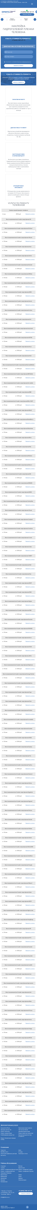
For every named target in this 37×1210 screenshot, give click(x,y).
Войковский (4, 1176)
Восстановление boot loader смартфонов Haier (18, 892)
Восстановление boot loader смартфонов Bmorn (18, 465)
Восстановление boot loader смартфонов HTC (18, 937)
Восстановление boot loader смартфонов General (18, 774)
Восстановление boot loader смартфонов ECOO (18, 646)
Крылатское (21, 1167)
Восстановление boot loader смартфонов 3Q (18, 219)
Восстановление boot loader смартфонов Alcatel (18, 265)
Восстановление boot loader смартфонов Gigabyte (18, 792)
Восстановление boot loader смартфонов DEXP (18, 583)
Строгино (3, 1166)
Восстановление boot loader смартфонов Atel (18, 355)
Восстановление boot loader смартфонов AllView (18, 274)
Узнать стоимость (18, 82)
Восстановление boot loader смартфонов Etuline (18, 710)
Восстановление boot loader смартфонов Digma (18, 601)
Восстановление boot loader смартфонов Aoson (18, 301)
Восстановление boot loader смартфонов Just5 (18, 1101)
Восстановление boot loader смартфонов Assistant (18, 328)
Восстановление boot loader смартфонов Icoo (18, 974)
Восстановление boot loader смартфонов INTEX (18, 1037)
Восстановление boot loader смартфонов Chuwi (18, 510)
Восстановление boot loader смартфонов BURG (18, 492)
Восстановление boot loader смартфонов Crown (18, 537)
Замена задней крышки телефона (18, 210)
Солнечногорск (22, 1180)
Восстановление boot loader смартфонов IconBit (18, 965)
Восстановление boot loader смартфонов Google (18, 865)
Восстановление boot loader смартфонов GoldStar (18, 856)
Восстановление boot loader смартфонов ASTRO (18, 337)
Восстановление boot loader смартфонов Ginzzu (18, 810)
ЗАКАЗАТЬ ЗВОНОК (27, 14)
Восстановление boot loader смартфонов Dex (18, 574)
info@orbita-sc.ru (5, 1197)
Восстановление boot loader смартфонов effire (18, 656)
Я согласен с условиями (17, 62)
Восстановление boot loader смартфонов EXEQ (18, 737)
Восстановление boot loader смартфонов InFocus (18, 1010)
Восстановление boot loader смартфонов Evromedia (18, 719)
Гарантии (3, 1150)
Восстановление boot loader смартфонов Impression (18, 983)
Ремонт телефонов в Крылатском (9, 1169)
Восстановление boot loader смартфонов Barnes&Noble (18, 365)
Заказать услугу (30, 214)
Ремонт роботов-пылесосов (25, 1133)
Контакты (3, 1155)
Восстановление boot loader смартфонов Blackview (18, 428)
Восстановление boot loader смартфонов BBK (18, 392)
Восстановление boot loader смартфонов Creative (18, 528)
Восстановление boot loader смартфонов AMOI (18, 292)
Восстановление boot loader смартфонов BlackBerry (18, 419)
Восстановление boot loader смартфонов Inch (18, 992)
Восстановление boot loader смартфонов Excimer (18, 728)
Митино (20, 1166)
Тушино (3, 1167)
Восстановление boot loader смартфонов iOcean (18, 1047)
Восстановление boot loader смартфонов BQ (18, 474)
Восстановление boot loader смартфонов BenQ (18, 410)
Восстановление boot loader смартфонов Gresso (18, 874)
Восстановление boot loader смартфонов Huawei (18, 947)
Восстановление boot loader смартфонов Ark (18, 319)
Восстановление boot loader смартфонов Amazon (18, 283)
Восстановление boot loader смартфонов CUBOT (18, 556)
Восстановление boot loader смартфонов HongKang (18, 919)
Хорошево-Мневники (6, 1173)
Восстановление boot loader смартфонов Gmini (18, 837)
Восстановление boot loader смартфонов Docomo (18, 619)
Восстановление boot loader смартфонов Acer (19, 246)
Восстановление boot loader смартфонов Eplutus (18, 683)
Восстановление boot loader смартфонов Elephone (18, 665)
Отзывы (20, 1152)
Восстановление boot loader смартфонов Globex (18, 828)
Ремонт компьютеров (6, 1133)
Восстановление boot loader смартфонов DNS (18, 610)
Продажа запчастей (6, 1129)
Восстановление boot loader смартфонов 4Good (18, 237)
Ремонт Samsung (5, 1131)
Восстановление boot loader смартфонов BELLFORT (18, 401)
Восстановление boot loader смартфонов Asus (18, 346)
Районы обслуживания (9, 1163)
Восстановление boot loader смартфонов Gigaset (18, 801)
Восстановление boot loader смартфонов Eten (19, 701)
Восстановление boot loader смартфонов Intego (18, 1028)
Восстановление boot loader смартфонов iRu (18, 1065)
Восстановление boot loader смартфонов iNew (19, 1001)
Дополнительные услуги (9, 1125)
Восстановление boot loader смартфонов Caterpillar (18, 501)
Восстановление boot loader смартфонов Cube (18, 546)
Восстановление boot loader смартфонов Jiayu (18, 1074)
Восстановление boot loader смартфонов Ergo (18, 692)
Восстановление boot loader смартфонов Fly (18, 756)
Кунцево (3, 1180)
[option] (11, 19)
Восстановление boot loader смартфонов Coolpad (19, 519)
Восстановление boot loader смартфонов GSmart (18, 883)
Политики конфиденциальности (24, 61)
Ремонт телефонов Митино (8, 1171)
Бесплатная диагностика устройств (25, 1135)
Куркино (20, 1178)
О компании (5, 1147)
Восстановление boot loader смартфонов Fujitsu (18, 765)
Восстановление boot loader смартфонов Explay (18, 746)
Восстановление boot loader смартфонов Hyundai (18, 956)
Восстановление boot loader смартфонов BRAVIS (18, 483)
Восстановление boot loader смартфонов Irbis (18, 1056)
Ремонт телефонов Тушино (25, 1169)
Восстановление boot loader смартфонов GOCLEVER (18, 846)
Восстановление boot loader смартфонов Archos (18, 310)
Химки (20, 1174)
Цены (19, 1150)
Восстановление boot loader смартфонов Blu (18, 446)
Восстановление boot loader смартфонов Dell (18, 565)
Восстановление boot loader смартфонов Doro (18, 637)
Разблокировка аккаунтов (7, 1135)
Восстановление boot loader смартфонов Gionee (18, 819)
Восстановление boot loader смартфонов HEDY (18, 901)
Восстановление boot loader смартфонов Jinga (18, 1083)
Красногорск (4, 1174)
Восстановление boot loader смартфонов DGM (18, 592)
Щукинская (3, 1178)
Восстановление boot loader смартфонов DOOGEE (18, 628)
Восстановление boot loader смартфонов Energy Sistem (18, 674)
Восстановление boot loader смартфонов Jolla (18, 1092)
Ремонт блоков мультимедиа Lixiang (8, 1138)
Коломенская (4, 1181)
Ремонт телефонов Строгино (25, 1171)
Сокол (20, 1176)
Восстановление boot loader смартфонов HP (18, 928)
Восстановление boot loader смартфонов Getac (18, 783)
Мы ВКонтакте (4, 1152)
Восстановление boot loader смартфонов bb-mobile (18, 383)
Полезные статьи (23, 1153)
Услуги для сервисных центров (9, 1153)
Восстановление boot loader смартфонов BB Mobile (18, 374)
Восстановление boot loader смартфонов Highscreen (18, 910)
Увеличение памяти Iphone (25, 1128)
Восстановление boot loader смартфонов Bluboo (18, 455)
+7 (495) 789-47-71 (27, 12)
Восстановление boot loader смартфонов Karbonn (18, 1110)
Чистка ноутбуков (23, 1129)
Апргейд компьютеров (24, 1131)
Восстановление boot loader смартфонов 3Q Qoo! (18, 228)
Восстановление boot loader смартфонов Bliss (18, 437)
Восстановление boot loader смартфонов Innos (18, 1019)
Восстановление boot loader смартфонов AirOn (18, 255)
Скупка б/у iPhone (5, 1128)
